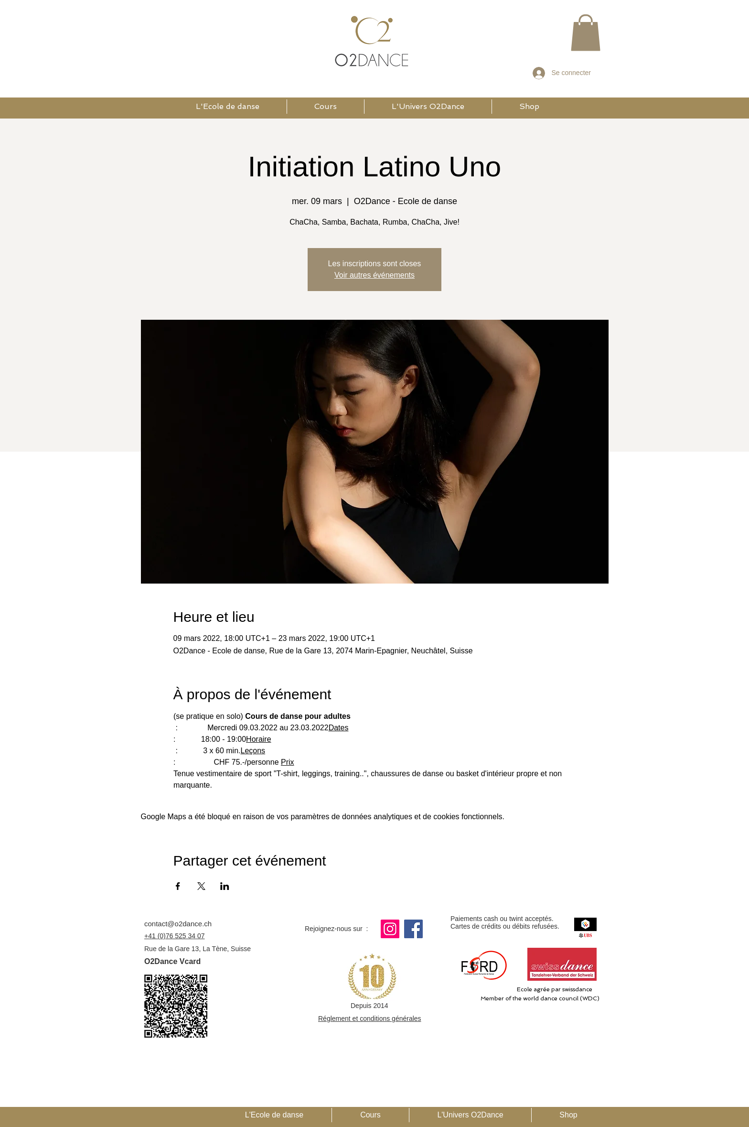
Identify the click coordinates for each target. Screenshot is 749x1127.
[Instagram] (390, 929)
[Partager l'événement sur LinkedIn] (224, 886)
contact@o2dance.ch (178, 924)
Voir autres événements (374, 275)
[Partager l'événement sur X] (201, 886)
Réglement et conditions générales (369, 1018)
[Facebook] (413, 929)
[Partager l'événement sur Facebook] (177, 886)
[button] (585, 32)
